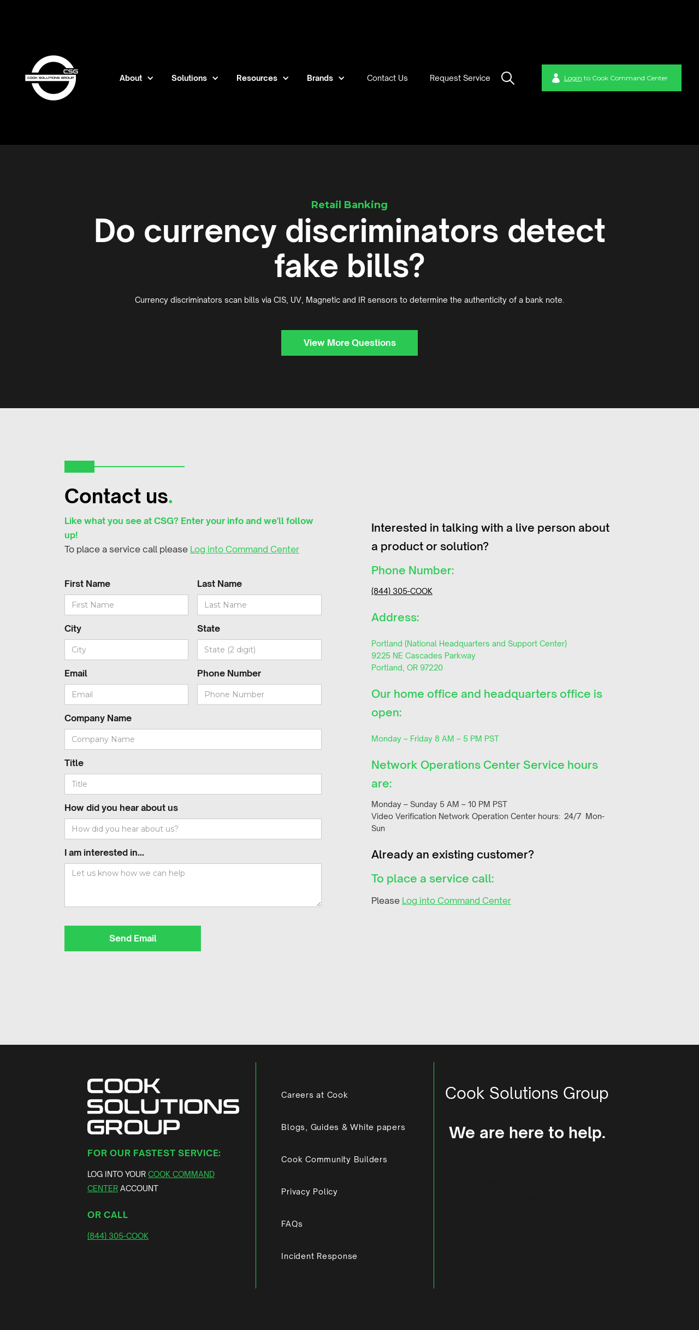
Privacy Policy (309, 1191)
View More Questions (350, 342)
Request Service (460, 78)
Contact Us (387, 78)
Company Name (98, 718)
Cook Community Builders (334, 1159)
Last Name (219, 583)
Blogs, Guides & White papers (343, 1127)
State (208, 628)
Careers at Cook (314, 1094)
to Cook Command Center (616, 78)
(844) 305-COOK (402, 591)
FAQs (292, 1223)
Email (75, 673)
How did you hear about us (121, 807)
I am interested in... (104, 852)
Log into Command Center (244, 549)
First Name (87, 583)
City (72, 628)
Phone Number (229, 673)
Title (74, 762)
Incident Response (319, 1256)
